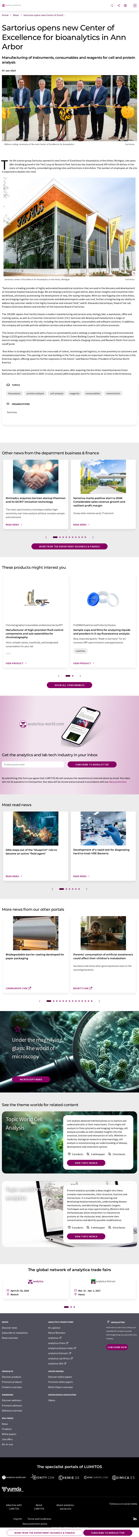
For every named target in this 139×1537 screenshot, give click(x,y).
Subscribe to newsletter (92, 764)
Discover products (11, 1376)
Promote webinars (12, 1405)
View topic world (86, 1162)
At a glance (54, 1327)
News (5, 1423)
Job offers (7, 1439)
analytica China (58, 1343)
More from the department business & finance (69, 546)
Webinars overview (12, 1410)
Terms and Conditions (39, 1518)
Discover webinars (11, 1400)
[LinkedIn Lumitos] (135, 1518)
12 (85, 1001)
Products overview (12, 1387)
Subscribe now (117, 1347)
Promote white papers (60, 1381)
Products (7, 1429)
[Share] (118, 6)
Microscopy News (31, 1079)
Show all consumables (70, 685)
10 (85, 537)
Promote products (12, 1381)
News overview (10, 1337)
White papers (9, 1434)
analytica (55, 1337)
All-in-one (7, 1444)
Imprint (17, 1518)
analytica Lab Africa (60, 1358)
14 (92, 1001)
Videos (51, 1400)
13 (88, 1001)
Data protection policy (35, 1523)
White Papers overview (60, 1387)
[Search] (112, 6)
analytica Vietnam (59, 1353)
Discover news (9, 1327)
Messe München (56, 1332)
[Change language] (125, 6)
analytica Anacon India (62, 1348)
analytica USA (57, 1363)
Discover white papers (60, 1376)
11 (82, 1001)
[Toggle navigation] (135, 6)
